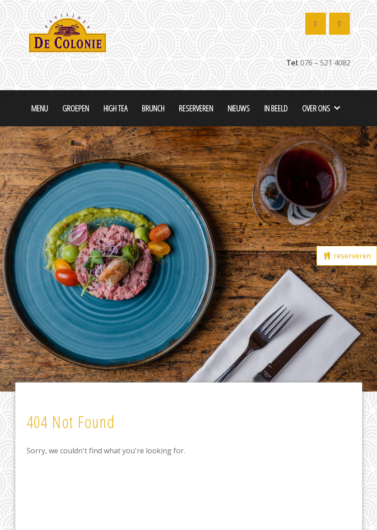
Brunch (153, 108)
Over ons (316, 108)
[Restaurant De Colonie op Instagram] (339, 23)
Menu (39, 108)
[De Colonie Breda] (67, 32)
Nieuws (239, 108)
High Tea (115, 108)
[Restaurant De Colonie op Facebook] (315, 23)
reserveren (346, 256)
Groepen (75, 108)
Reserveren (196, 108)
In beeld (276, 108)
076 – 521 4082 (325, 63)
